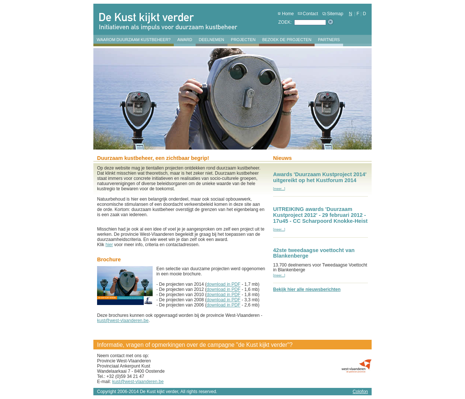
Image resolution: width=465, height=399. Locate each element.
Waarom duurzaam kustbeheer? (133, 39)
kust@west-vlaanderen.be (123, 320)
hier (109, 244)
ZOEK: (285, 22)
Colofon (360, 391)
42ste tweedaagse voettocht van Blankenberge (314, 253)
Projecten (243, 39)
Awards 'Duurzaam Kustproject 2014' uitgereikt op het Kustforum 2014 (319, 177)
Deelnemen (211, 39)
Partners (329, 39)
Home (285, 13)
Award (184, 39)
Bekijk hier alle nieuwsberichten (307, 289)
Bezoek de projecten (287, 39)
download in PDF (223, 284)
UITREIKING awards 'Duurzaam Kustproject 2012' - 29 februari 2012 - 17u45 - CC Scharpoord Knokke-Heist (320, 215)
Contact (308, 13)
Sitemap (332, 13)
